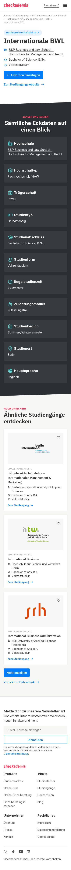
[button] (63, 5)
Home (7, 15)
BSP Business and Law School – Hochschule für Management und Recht (36, 52)
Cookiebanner (46, 836)
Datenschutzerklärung (16, 753)
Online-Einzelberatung (18, 795)
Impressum (44, 822)
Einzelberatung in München (14, 804)
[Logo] (16, 5)
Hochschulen (45, 795)
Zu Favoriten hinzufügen (23, 75)
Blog (40, 802)
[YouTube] (21, 851)
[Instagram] (5, 851)
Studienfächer (46, 781)
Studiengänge (21, 15)
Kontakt (8, 836)
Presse (8, 829)
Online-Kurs (11, 788)
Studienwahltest (13, 781)
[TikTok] (13, 851)
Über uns (9, 822)
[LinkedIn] (28, 851)
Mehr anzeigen (17, 672)
